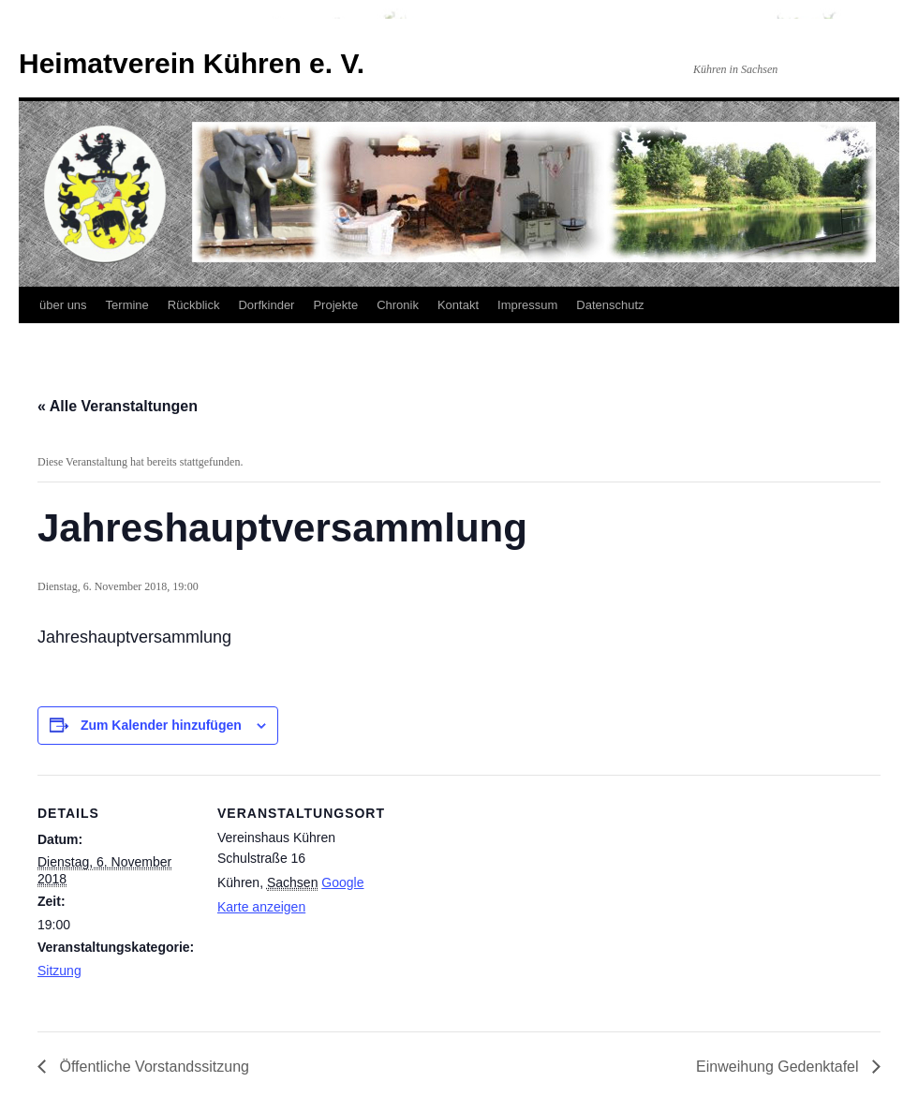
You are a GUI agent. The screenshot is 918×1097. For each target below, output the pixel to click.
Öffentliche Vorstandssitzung (152, 1067)
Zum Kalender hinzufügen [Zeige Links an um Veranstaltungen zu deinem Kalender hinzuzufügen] (161, 725)
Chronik (398, 305)
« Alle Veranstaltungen (117, 406)
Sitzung (59, 970)
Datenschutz (610, 305)
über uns (63, 305)
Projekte (335, 305)
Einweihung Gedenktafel (779, 1067)
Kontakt (458, 305)
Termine (127, 305)
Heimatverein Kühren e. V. (191, 63)
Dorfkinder (266, 305)
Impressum (527, 305)
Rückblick (194, 305)
